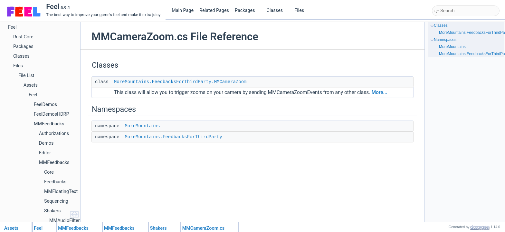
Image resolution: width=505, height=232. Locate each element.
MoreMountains (142, 126)
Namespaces (445, 39)
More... (379, 92)
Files (301, 10)
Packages (247, 10)
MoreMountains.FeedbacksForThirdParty (173, 137)
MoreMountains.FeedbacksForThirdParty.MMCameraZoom (180, 81)
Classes (277, 10)
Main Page (183, 10)
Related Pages (214, 10)
